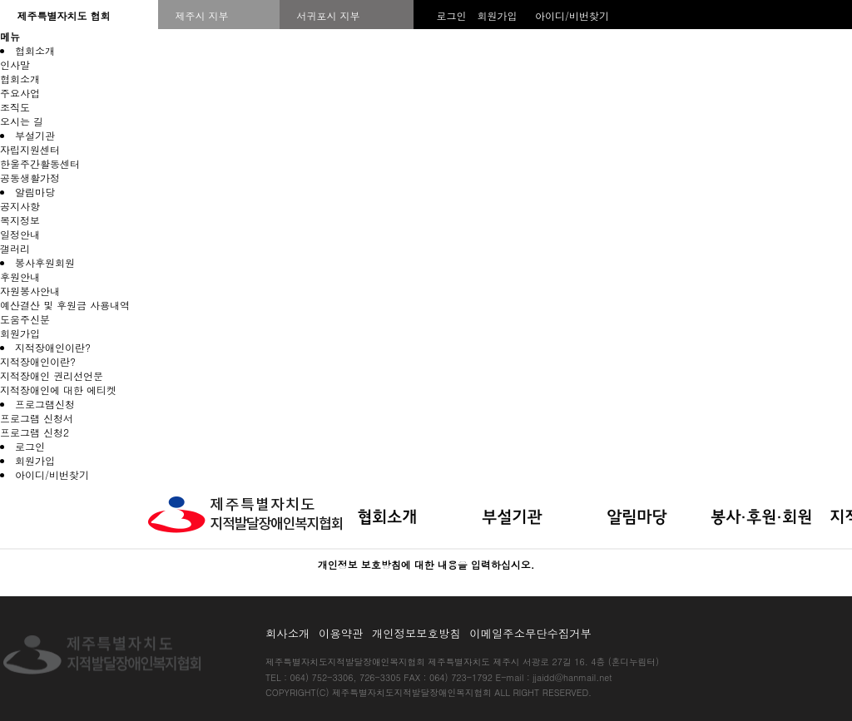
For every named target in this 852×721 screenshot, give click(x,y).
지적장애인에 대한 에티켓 (58, 390)
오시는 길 (21, 121)
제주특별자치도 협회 (63, 15)
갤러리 (15, 248)
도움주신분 (25, 319)
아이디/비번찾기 (572, 15)
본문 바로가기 (0, 481)
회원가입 (497, 15)
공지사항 (20, 206)
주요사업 (20, 93)
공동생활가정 (30, 177)
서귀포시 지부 (327, 15)
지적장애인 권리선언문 (51, 375)
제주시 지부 (201, 15)
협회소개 (35, 50)
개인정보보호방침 (419, 633)
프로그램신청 (45, 404)
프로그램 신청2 (34, 432)
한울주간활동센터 (40, 163)
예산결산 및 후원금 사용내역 (65, 305)
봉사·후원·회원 (761, 518)
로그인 (451, 15)
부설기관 (35, 135)
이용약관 (344, 633)
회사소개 (290, 633)
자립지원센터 (30, 149)
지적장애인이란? (53, 347)
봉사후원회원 (45, 262)
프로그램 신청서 (36, 418)
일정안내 (20, 234)
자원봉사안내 (30, 291)
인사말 (15, 64)
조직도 (15, 107)
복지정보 (20, 220)
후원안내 (20, 276)
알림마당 (35, 192)
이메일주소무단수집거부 (530, 633)
